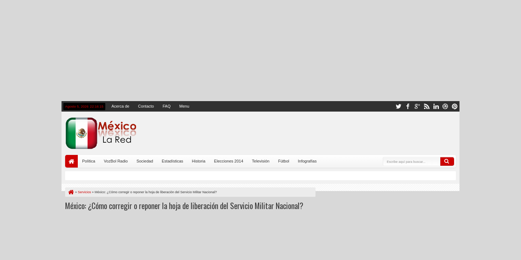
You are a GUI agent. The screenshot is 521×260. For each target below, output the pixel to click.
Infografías (307, 161)
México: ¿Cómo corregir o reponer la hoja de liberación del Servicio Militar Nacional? (184, 205)
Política (88, 161)
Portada (71, 161)
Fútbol (283, 161)
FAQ (166, 106)
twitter (398, 106)
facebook (407, 106)
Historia (198, 161)
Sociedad (144, 161)
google (417, 106)
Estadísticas (172, 161)
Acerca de (120, 106)
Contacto (146, 106)
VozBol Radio (116, 161)
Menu (184, 106)
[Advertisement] (260, 50)
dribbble (445, 106)
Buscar (447, 161)
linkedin (436, 106)
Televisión (260, 161)
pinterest (454, 106)
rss (426, 106)
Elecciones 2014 (228, 161)
